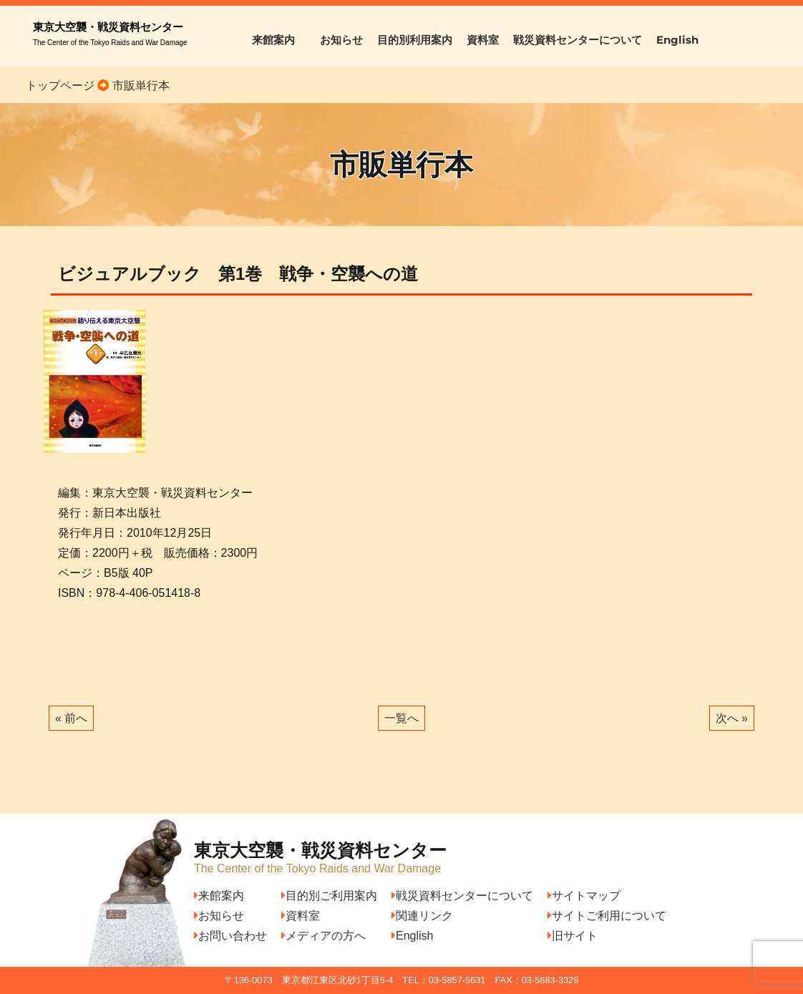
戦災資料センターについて (577, 40)
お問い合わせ (230, 936)
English (677, 40)
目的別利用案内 (414, 40)
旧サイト (573, 936)
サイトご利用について (607, 916)
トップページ (60, 85)
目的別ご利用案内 (329, 896)
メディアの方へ (323, 936)
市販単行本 (139, 85)
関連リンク (422, 916)
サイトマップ (584, 896)
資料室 (483, 40)
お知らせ (341, 40)
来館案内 (279, 40)
